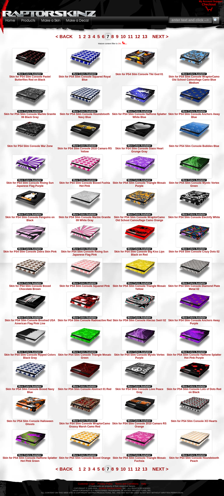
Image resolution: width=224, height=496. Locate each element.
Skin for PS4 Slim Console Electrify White (194, 217)
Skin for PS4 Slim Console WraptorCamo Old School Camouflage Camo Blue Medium (194, 79)
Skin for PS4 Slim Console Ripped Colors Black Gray (30, 356)
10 (124, 36)
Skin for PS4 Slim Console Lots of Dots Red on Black (194, 391)
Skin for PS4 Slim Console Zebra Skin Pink (29, 251)
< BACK (65, 36)
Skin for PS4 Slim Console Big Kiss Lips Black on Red (139, 253)
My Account (205, 1)
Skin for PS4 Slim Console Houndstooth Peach (194, 459)
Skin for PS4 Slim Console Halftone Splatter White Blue (139, 116)
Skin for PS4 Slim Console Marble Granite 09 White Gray (84, 219)
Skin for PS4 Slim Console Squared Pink (85, 286)
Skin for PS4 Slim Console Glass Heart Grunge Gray (139, 150)
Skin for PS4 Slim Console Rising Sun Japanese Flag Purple (30, 184)
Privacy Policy (105, 483)
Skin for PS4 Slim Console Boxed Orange (84, 457)
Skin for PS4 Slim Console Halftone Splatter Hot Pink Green (30, 459)
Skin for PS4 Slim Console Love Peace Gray (139, 391)
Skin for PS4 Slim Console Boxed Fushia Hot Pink (84, 184)
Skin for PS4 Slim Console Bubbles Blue (194, 146)
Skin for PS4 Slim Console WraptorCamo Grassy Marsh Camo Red (84, 425)
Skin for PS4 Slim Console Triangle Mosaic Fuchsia (139, 459)
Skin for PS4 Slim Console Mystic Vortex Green (194, 184)
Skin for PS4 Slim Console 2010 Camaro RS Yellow (85, 150)
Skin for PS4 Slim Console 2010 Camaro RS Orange (139, 425)
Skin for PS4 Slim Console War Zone (30, 146)
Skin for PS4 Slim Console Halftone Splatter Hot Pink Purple (194, 356)
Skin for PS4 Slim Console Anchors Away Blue (194, 116)
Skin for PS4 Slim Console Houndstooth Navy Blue (85, 116)
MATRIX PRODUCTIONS (110, 488)
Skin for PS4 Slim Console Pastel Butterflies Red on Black (30, 78)
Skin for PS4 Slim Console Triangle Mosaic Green (84, 356)
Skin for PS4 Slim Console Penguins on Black (29, 219)
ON (122, 43)
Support (217, 1)
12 (138, 36)
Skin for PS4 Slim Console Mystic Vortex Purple (139, 356)
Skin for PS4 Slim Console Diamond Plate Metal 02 (194, 287)
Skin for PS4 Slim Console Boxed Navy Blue (30, 391)
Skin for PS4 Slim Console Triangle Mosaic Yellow (139, 287)
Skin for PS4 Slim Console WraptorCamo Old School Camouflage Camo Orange (139, 219)
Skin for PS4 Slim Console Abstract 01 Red (84, 389)
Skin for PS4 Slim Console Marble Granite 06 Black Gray (30, 116)
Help (143, 483)
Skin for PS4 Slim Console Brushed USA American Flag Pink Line (30, 322)
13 (145, 36)
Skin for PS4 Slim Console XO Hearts (194, 421)
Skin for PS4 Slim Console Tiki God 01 (139, 74)
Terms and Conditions (126, 483)
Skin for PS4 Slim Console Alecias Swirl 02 (139, 320)
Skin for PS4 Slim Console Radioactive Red (85, 320)
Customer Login (86, 483)
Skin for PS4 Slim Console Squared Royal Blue (84, 78)
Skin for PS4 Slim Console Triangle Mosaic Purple (139, 184)
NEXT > (160, 36)
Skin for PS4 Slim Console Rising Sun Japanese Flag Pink (84, 253)
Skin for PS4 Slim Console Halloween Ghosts (30, 423)
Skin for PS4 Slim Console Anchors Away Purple (194, 322)
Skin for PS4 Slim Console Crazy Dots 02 (194, 251)
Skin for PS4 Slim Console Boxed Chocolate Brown (30, 287)
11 (131, 36)
